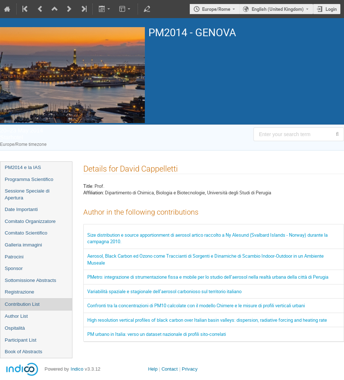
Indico (77, 369)
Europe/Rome (216, 9)
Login (331, 9)
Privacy (190, 369)
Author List (16, 316)
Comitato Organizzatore (30, 221)
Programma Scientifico (29, 179)
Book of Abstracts (23, 351)
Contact (169, 369)
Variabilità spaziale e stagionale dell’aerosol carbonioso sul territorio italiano (164, 291)
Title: (88, 186)
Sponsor (14, 268)
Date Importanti (21, 209)
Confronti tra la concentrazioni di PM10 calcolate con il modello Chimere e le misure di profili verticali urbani (196, 305)
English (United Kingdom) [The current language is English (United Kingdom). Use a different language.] (278, 9)
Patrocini (14, 256)
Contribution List (22, 304)
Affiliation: (93, 192)
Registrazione (19, 292)
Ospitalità (15, 328)
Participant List (20, 340)
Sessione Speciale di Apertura (27, 194)
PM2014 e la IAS (23, 167)
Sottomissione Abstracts (30, 280)
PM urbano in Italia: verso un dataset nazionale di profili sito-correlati (156, 334)
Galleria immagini (23, 245)
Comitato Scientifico (26, 233)
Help (153, 369)
